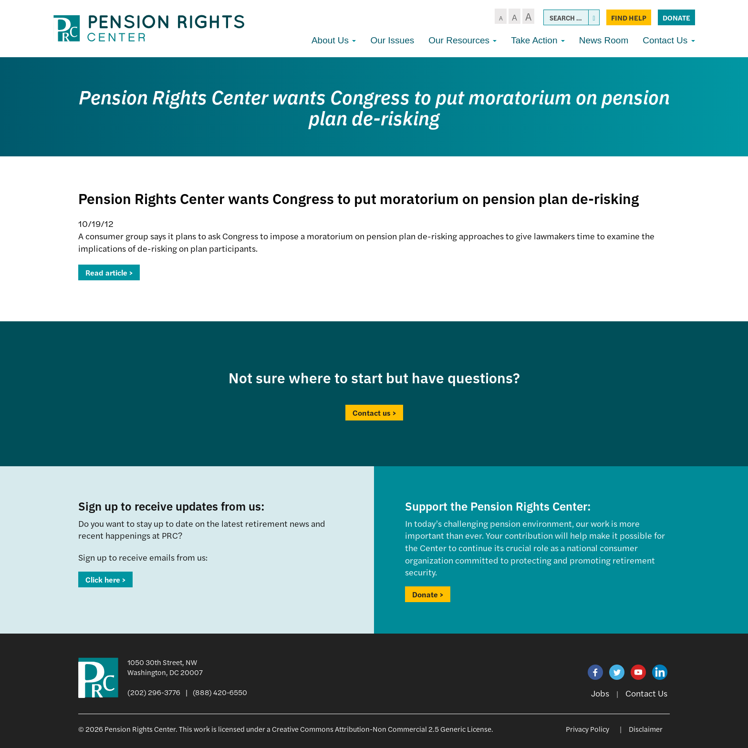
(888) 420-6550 (220, 692)
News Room (603, 40)
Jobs (600, 693)
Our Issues (392, 40)
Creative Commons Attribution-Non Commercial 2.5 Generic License (381, 729)
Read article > (109, 272)
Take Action (537, 40)
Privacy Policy (587, 729)
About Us (334, 40)
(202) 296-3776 (153, 692)
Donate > (427, 594)
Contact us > (374, 412)
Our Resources (462, 40)
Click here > (105, 579)
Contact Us (669, 40)
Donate (676, 17)
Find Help (628, 17)
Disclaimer (646, 729)
